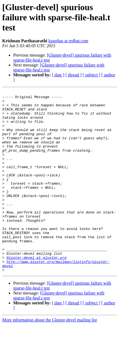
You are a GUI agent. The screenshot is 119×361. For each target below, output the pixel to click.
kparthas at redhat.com (68, 40)
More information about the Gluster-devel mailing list (49, 356)
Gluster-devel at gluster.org (37, 291)
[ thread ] (73, 75)
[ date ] (58, 75)
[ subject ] (91, 75)
